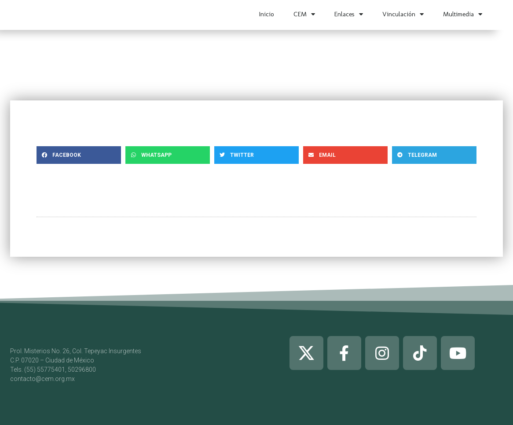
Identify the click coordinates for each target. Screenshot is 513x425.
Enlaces (348, 14)
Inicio (266, 14)
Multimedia (462, 14)
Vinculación (403, 14)
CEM (304, 14)
